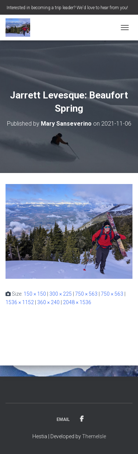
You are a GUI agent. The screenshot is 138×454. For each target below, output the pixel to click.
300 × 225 (60, 294)
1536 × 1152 (20, 302)
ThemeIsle (94, 436)
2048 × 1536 (77, 302)
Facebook (81, 419)
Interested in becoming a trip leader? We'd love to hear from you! (67, 7)
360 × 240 (48, 302)
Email (63, 419)
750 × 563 (86, 294)
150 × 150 (35, 294)
